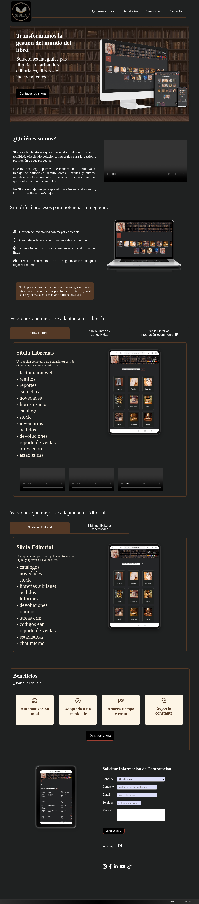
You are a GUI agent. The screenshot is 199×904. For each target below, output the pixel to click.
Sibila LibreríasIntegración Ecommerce (159, 332)
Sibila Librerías (40, 332)
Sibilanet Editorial (40, 527)
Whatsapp (112, 848)
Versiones (153, 11)
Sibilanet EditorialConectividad (100, 527)
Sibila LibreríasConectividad (99, 332)
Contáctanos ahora (32, 93)
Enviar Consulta (113, 833)
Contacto (175, 11)
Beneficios (130, 11)
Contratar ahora (100, 735)
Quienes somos (103, 11)
